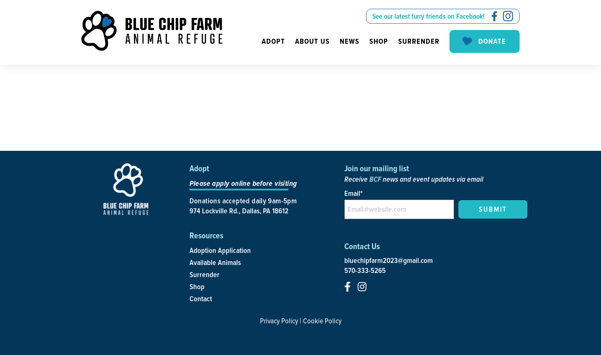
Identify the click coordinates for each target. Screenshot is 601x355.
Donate (483, 41)
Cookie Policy (322, 320)
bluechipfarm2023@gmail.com (388, 260)
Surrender (418, 41)
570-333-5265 (365, 270)
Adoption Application (220, 250)
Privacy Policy (279, 320)
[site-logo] (151, 31)
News (349, 41)
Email (353, 193)
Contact (200, 298)
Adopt (273, 41)
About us (312, 41)
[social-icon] (494, 16)
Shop (378, 41)
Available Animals (215, 262)
